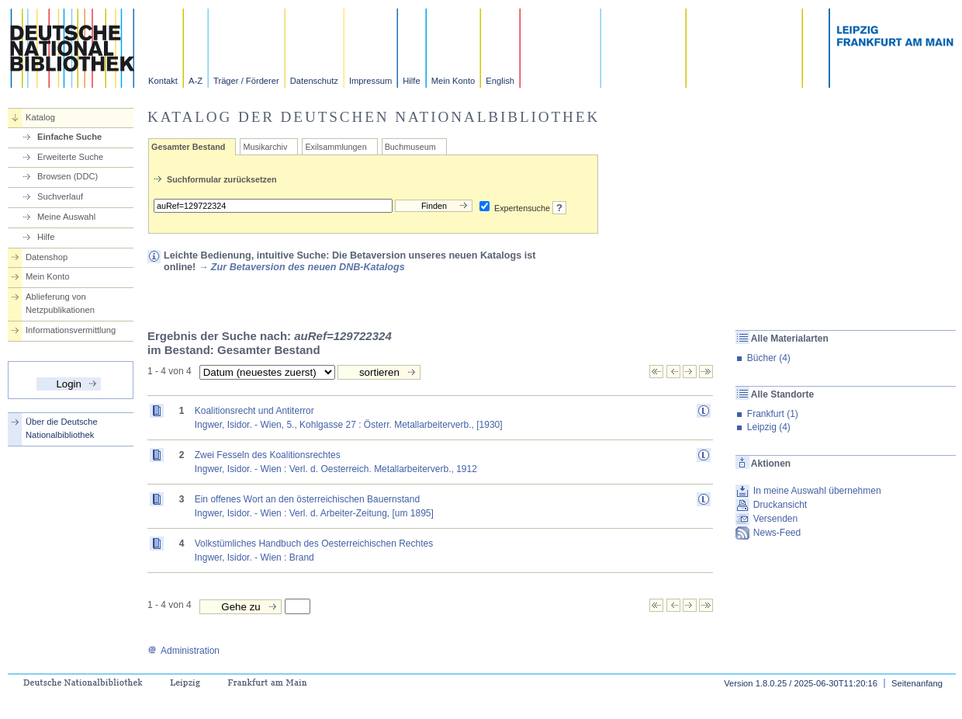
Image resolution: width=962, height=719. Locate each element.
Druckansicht (780, 504)
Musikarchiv (265, 146)
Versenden (775, 518)
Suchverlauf (60, 196)
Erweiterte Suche (70, 157)
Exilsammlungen (335, 146)
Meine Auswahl (66, 216)
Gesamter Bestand (188, 146)
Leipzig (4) (769, 427)
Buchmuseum (410, 146)
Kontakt (163, 80)
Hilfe (411, 80)
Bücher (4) (769, 358)
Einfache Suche (69, 136)
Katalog (40, 117)
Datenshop (46, 257)
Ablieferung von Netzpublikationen (60, 303)
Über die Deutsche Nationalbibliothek (62, 428)
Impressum (370, 80)
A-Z (195, 80)
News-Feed (777, 532)
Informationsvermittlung (71, 330)
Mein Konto (453, 80)
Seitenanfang (917, 683)
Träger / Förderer (246, 80)
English (500, 80)
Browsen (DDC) (67, 176)
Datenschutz (314, 80)
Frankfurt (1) (772, 413)
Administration (183, 650)
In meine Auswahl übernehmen (817, 490)
